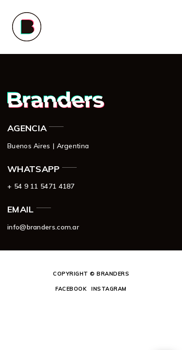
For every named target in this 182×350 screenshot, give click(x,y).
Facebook (70, 288)
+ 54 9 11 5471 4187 (41, 186)
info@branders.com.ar (43, 227)
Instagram (109, 288)
